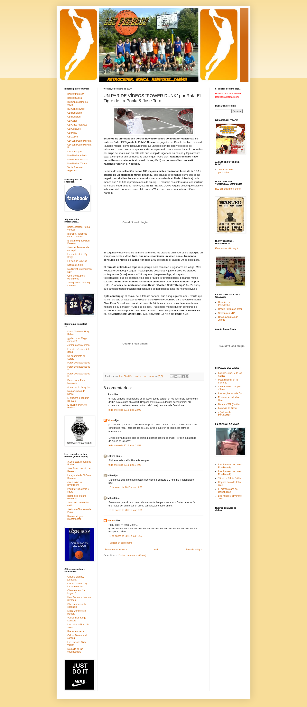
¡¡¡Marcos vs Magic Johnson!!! (77, 340)
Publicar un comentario (120, 543)
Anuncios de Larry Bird (79, 387)
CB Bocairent (74, 116)
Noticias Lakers (75, 265)
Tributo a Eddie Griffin (229, 478)
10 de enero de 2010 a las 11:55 (125, 487)
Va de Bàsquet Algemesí (75, 169)
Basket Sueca (74, 98)
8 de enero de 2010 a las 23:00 (124, 410)
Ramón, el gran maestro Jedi (75, 517)
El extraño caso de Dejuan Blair (227, 490)
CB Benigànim (74, 112)
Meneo (111, 520)
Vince (110, 420)
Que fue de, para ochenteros (76, 277)
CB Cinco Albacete (77, 124)
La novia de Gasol (227, 408)
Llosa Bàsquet (74, 151)
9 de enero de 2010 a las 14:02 (124, 465)
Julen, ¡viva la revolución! (74, 483)
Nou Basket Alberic (77, 155)
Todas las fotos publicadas (226, 171)
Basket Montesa (75, 94)
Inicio (156, 549)
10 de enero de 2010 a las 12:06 (125, 510)
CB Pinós (72, 132)
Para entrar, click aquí (226, 248)
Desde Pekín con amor (230, 309)
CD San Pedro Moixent (79, 140)
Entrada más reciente (116, 549)
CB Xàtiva (72, 136)
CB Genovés (74, 128)
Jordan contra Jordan (78, 345)
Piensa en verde (75, 631)
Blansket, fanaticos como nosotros (77, 235)
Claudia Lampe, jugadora (75, 578)
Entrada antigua (194, 549)
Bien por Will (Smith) (228, 404)
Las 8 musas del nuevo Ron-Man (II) (230, 473)
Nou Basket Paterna (77, 159)
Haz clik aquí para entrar (228, 188)
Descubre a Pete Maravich (76, 381)
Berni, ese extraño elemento (76, 497)
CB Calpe (72, 120)
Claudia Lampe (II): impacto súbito (77, 585)
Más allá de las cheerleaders (75, 650)
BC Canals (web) (76, 109)
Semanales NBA (226, 313)
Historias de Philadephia (224, 303)
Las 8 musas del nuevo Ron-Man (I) (230, 466)
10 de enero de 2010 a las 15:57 (125, 536)
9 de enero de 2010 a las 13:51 (124, 445)
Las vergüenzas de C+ (230, 393)
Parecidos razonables (78, 362)
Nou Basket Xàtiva (77, 163)
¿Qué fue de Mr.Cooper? (224, 413)
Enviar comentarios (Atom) (132, 555)
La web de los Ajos (77, 261)
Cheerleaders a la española (76, 605)
